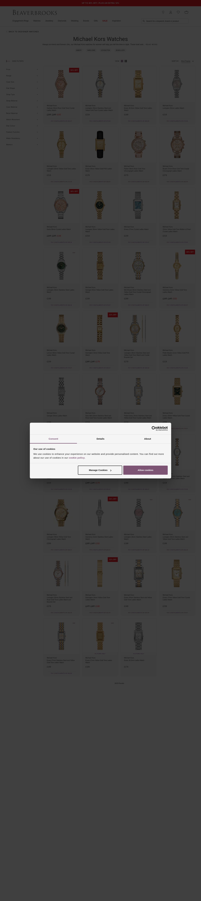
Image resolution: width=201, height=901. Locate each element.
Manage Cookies (100, 470)
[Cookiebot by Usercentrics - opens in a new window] (154, 428)
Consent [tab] (53, 438)
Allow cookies (145, 470)
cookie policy (77, 457)
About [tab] (147, 438)
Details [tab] (100, 438)
